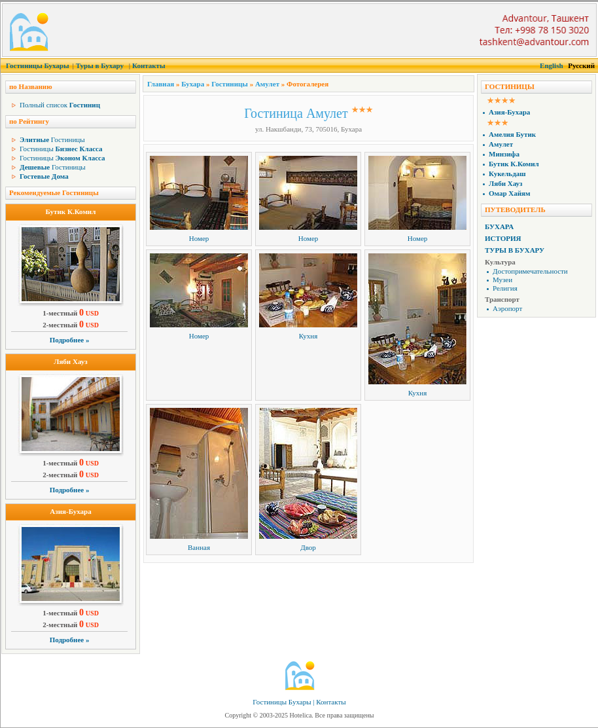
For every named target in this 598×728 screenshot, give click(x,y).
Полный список (60, 105)
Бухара (192, 84)
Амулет (267, 84)
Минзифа (504, 154)
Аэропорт (507, 308)
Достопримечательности (530, 271)
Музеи (502, 279)
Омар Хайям (510, 193)
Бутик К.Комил (71, 211)
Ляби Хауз (71, 361)
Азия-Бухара (70, 511)
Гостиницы (52, 139)
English (551, 65)
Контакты (149, 65)
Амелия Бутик (512, 134)
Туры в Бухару (100, 65)
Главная (160, 84)
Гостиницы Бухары (37, 65)
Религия (505, 288)
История (503, 238)
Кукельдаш (507, 173)
